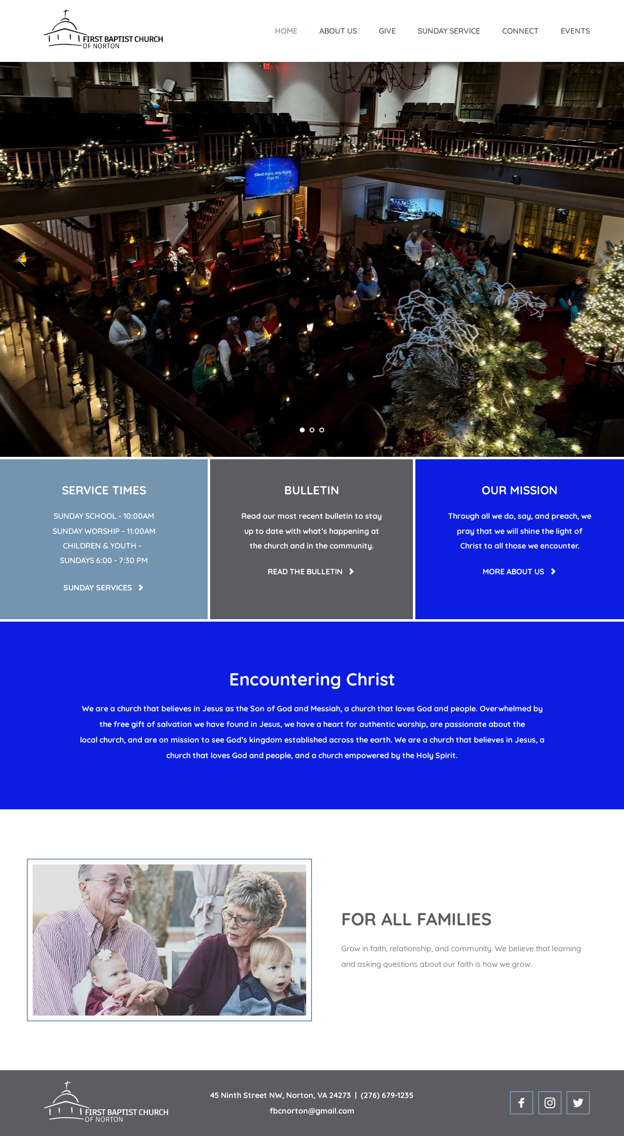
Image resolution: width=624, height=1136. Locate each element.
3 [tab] (321, 430)
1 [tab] (302, 430)
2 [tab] (312, 430)
